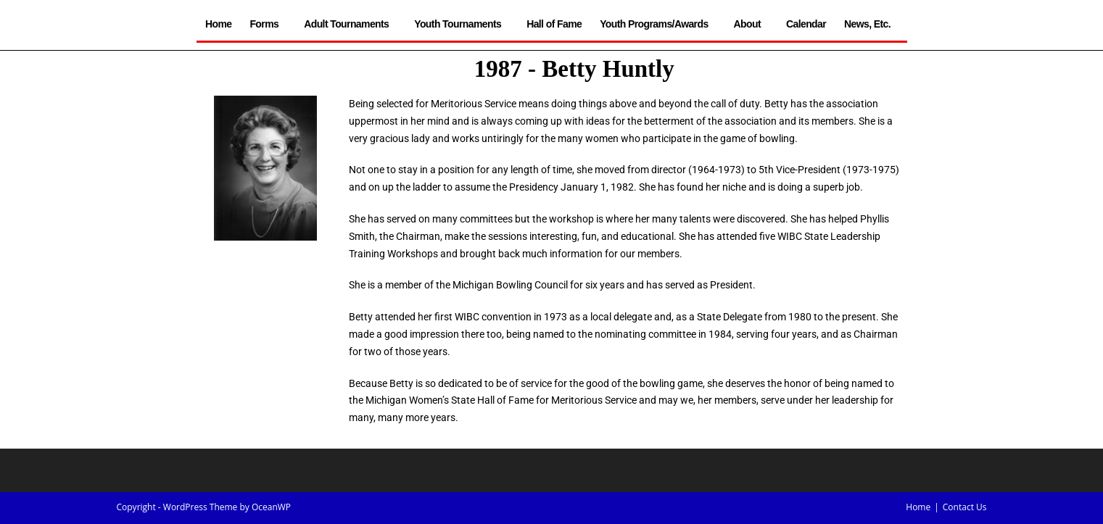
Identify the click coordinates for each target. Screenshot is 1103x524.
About (751, 24)
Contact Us (965, 507)
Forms (267, 24)
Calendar (806, 24)
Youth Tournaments (461, 24)
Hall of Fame (554, 24)
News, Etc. (871, 24)
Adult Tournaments (350, 24)
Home (218, 24)
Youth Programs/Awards (657, 24)
